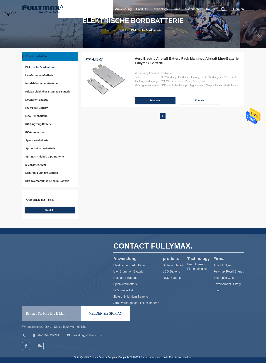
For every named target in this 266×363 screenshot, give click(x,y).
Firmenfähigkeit (197, 268)
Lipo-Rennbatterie (36, 115)
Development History (227, 284)
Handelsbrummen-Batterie (41, 83)
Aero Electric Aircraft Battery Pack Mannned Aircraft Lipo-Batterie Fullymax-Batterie (187, 61)
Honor (218, 290)
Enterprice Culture (225, 277)
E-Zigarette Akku (35, 164)
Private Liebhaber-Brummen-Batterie (47, 91)
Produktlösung (196, 264)
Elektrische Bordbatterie (40, 67)
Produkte (123, 30)
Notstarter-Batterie (36, 99)
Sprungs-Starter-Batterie (40, 148)
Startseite (110, 30)
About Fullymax (224, 265)
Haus (107, 9)
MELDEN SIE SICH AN (105, 313)
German (238, 9)
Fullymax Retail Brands (229, 271)
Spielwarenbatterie (36, 140)
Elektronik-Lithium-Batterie (42, 172)
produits (142, 9)
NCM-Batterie (172, 277)
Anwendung (123, 9)
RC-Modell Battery (36, 107)
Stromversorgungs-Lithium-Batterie (47, 180)
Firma (176, 9)
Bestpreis (155, 100)
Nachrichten (193, 9)
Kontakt (211, 9)
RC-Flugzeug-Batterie (38, 124)
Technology (160, 9)
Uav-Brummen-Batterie (39, 75)
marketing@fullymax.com (85, 335)
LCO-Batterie (171, 271)
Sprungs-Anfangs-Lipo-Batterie (44, 156)
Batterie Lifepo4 (173, 265)
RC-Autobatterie (35, 132)
